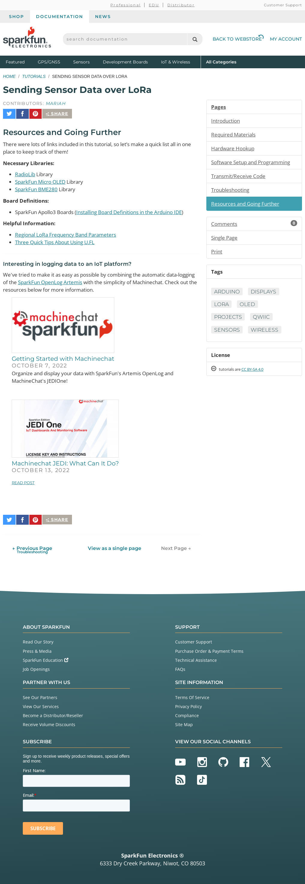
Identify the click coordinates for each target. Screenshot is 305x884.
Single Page (225, 240)
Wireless (266, 333)
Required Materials (235, 135)
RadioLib (26, 172)
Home (9, 76)
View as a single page (114, 547)
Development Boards (125, 62)
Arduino (227, 295)
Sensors (81, 62)
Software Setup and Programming (254, 163)
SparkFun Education (45, 658)
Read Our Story (38, 640)
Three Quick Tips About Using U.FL (58, 241)
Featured (20, 61)
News (103, 16)
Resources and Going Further (248, 205)
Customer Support (283, 5)
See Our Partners (40, 696)
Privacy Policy (188, 705)
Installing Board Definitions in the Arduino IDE (140, 210)
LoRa (222, 308)
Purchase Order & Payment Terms (209, 649)
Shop (16, 16)
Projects (228, 321)
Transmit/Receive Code (240, 177)
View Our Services (41, 705)
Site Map (184, 723)
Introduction (226, 120)
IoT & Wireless (175, 62)
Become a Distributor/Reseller (53, 714)
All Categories (221, 61)
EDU (154, 5)
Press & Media (37, 649)
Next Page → (176, 547)
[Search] (194, 39)
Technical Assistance (196, 658)
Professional (125, 5)
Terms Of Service (192, 696)
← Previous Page (32, 548)
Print (217, 254)
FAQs (180, 668)
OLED (249, 308)
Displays (266, 295)
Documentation (59, 16)
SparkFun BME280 (37, 187)
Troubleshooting (232, 191)
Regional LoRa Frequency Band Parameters (69, 234)
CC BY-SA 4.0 (258, 374)
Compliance (187, 714)
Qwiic (263, 321)
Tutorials (34, 76)
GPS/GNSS (49, 62)
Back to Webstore (238, 39)
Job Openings (36, 668)
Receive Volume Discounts (49, 723)
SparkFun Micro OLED (42, 179)
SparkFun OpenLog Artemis (73, 282)
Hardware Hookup (234, 149)
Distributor (181, 5)
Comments (254, 226)
